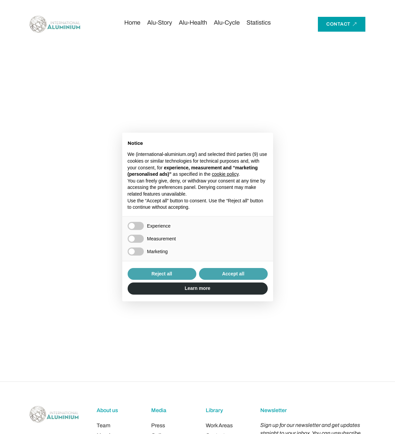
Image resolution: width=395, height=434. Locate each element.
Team (103, 425)
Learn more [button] (197, 288)
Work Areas (219, 425)
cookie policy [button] (225, 174)
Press (158, 425)
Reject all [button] (162, 273)
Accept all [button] (233, 273)
